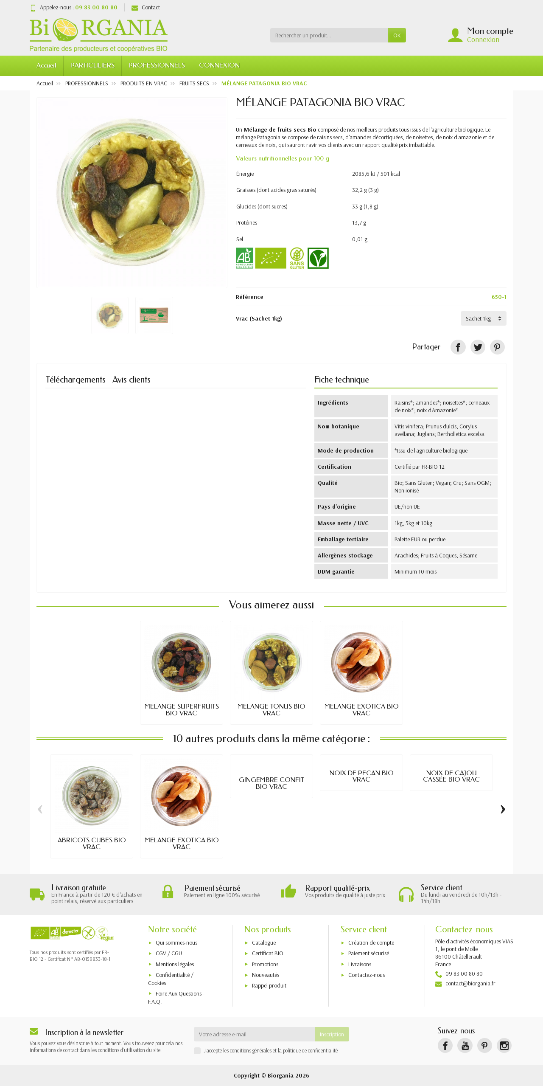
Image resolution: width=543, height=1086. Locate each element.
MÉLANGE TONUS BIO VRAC (271, 710)
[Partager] (458, 347)
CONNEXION (219, 65)
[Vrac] (484, 318)
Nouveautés (265, 975)
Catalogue (264, 942)
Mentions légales (175, 964)
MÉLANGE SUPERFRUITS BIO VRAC (182, 710)
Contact (146, 7)
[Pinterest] (497, 347)
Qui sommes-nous (176, 942)
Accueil (46, 65)
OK (397, 35)
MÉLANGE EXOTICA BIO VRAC (362, 710)
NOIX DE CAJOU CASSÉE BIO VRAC (451, 776)
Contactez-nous (366, 975)
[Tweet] (477, 347)
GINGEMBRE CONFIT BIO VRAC (271, 783)
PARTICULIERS (92, 65)
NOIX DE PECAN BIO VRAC (362, 776)
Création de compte (371, 942)
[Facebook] (445, 1045)
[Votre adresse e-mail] (254, 1034)
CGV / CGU (169, 953)
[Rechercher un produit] (329, 35)
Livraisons (359, 964)
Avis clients (131, 379)
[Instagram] (504, 1045)
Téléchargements (75, 379)
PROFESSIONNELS (157, 65)
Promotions (265, 964)
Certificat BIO (267, 953)
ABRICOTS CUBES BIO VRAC (92, 843)
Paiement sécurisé (368, 953)
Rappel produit (269, 985)
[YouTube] (464, 1045)
